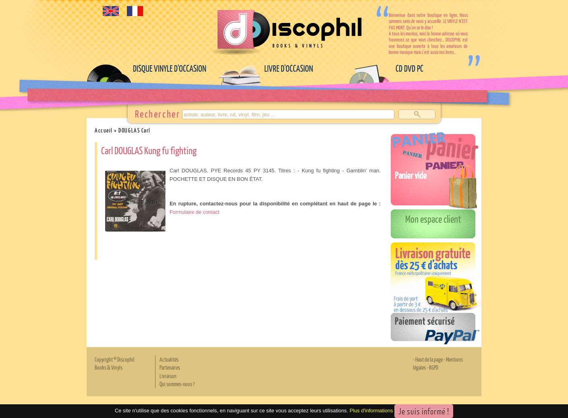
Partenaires (170, 367)
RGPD (433, 367)
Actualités (169, 359)
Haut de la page (429, 359)
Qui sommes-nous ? (177, 383)
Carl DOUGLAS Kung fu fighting (149, 150)
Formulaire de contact (195, 212)
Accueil (104, 130)
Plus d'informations (371, 411)
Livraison (168, 375)
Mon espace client (433, 219)
